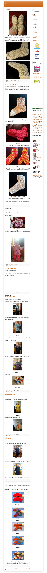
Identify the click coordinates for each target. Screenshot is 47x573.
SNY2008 (39, 128)
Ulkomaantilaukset (34, 132)
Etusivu (16, 568)
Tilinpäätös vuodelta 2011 (38, 157)
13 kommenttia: (12, 434)
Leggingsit (36, 121)
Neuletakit (10, 265)
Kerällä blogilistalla (37, 50)
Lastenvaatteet (8, 265)
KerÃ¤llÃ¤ (37, 55)
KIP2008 (40, 117)
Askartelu (39, 113)
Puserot (12, 391)
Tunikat (9, 435)
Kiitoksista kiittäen (35, 31)
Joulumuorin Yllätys (39, 115)
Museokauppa (37, 122)
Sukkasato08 (39, 129)
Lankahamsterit (34, 119)
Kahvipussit (33, 116)
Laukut (33, 121)
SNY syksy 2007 (35, 128)
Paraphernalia (13, 196)
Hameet (35, 114)
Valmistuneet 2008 (35, 39)
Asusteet (33, 114)
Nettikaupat (40, 122)
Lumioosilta (18, 143)
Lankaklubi (38, 119)
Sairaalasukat (7, 9)
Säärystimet (41, 130)
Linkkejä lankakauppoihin (35, 32)
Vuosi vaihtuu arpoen (35, 136)
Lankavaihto (41, 119)
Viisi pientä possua (8, 483)
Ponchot (10, 391)
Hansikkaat (38, 114)
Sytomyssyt (38, 130)
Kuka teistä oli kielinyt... (38, 166)
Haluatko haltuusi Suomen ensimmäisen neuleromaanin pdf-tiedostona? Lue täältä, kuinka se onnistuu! (37, 73)
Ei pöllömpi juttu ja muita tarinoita (11, 84)
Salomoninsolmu (39, 127)
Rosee (41, 126)
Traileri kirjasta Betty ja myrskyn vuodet (12, 268)
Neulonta (7, 81)
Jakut (7, 391)
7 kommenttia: (12, 390)
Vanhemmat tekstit (28, 568)
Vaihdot (37, 132)
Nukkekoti (38, 124)
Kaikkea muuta (8, 293)
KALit (41, 116)
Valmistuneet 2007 (35, 40)
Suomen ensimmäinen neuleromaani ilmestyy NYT (38, 144)
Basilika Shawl (34, 15)
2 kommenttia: (12, 80)
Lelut (40, 121)
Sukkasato (35, 129)
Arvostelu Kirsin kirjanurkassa (37, 75)
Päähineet (14, 265)
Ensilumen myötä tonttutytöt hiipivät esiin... (38, 162)
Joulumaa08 (36, 115)
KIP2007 (37, 117)
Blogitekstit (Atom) (8, 569)
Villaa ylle (40, 132)
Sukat (9, 81)
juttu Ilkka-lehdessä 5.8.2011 (37, 76)
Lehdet (38, 121)
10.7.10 (37, 149)
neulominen (36, 56)
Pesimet (37, 125)
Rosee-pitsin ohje (35, 127)
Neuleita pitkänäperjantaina (10, 296)
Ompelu (34, 125)
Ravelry (37, 126)
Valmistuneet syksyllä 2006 (35, 41)
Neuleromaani (40, 123)
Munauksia (34, 122)
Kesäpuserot (34, 117)
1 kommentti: (12, 264)
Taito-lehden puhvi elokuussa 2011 (37, 77)
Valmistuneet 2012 (35, 36)
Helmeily (41, 114)
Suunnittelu (34, 130)
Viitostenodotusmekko (9, 438)
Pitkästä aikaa (7, 209)
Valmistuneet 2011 (35, 37)
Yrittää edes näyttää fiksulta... (10, 394)
